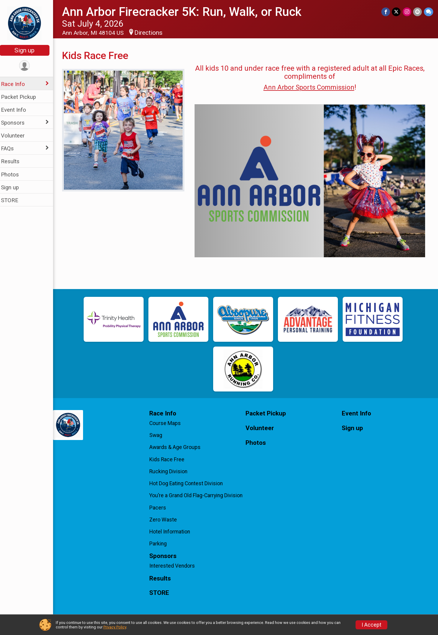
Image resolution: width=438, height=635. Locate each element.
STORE (13, 200)
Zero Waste (166, 520)
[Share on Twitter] (396, 11)
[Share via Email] (417, 11)
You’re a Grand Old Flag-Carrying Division (199, 495)
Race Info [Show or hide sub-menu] (17, 84)
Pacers (160, 508)
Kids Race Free (169, 459)
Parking (161, 544)
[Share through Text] (428, 11)
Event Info (17, 110)
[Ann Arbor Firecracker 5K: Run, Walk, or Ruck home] (28, 23)
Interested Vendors (175, 566)
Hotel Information (172, 532)
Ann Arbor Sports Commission (310, 87)
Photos (14, 174)
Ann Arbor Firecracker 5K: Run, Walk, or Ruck (185, 12)
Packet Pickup (22, 97)
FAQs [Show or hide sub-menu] (11, 148)
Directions (152, 32)
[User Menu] (28, 65)
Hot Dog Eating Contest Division (189, 483)
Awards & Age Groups (178, 447)
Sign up (29, 50)
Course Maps (168, 423)
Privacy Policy (114, 627)
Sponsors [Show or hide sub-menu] (16, 123)
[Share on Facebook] (386, 11)
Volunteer (16, 135)
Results (14, 161)
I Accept (371, 625)
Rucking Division (171, 471)
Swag (158, 435)
